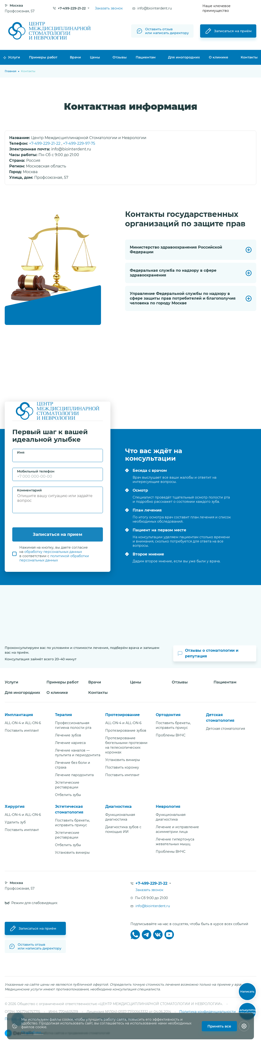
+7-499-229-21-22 (45, 143)
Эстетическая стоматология (69, 809)
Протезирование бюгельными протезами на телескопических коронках (126, 745)
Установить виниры (122, 760)
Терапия (63, 715)
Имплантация (19, 715)
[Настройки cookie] (244, 1026)
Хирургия (15, 806)
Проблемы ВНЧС (170, 735)
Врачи (75, 57)
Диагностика (118, 806)
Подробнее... (32, 1033)
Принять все (219, 1026)
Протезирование (122, 715)
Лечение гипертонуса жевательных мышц (175, 841)
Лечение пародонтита (74, 775)
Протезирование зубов (125, 730)
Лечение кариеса (70, 743)
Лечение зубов (68, 735)
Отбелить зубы (68, 795)
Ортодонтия (168, 715)
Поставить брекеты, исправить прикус (173, 725)
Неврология (168, 806)
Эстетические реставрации (67, 784)
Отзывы (120, 57)
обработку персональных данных (53, 552)
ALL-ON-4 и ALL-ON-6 (23, 723)
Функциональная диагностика (120, 817)
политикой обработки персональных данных (54, 558)
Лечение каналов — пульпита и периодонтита (77, 752)
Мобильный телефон (36, 471)
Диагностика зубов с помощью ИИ (123, 829)
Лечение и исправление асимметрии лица (177, 829)
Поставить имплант (22, 730)
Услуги (11, 57)
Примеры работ (43, 57)
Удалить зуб (15, 822)
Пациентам (146, 57)
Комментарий (29, 490)
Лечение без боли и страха (72, 765)
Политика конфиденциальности (207, 1012)
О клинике (218, 57)
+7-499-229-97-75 (79, 143)
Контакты (249, 57)
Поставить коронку (122, 767)
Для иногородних (184, 57)
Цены (95, 57)
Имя (21, 452)
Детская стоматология (220, 718)
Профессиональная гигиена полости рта (73, 725)
